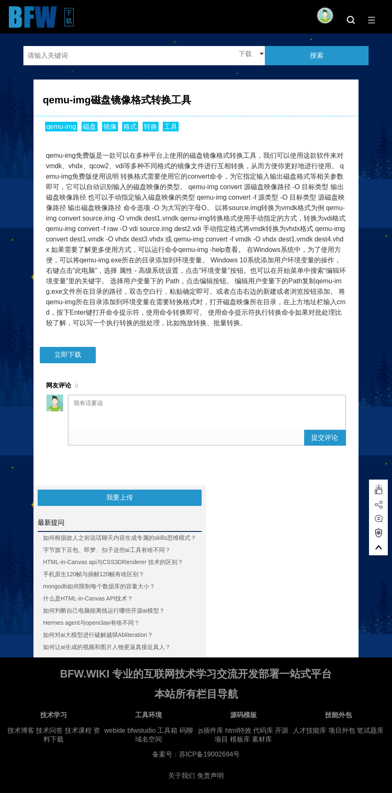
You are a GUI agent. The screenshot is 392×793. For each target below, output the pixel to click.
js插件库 (210, 730)
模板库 (240, 739)
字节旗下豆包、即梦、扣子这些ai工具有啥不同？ (107, 550)
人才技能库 (309, 730)
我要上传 (119, 497)
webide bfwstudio (130, 730)
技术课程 (78, 730)
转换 (150, 126)
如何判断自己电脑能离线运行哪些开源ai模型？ (104, 610)
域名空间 (148, 739)
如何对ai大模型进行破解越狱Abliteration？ (98, 634)
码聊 (186, 730)
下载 (70, 16)
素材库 (262, 739)
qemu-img (61, 126)
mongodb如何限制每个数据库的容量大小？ (99, 586)
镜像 (110, 126)
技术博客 (21, 730)
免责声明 (210, 775)
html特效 (238, 730)
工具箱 (167, 730)
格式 (130, 126)
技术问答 (49, 730)
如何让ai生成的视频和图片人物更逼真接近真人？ (107, 647)
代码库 (263, 730)
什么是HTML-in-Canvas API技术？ (88, 598)
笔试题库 (370, 730)
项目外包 (341, 730)
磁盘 (89, 126)
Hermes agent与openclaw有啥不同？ (91, 622)
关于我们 (181, 775)
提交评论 (324, 437)
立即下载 (67, 354)
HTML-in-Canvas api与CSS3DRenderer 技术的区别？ (113, 562)
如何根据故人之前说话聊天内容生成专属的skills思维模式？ (119, 537)
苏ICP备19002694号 (209, 754)
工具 (170, 126)
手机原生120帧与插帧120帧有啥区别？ (94, 574)
